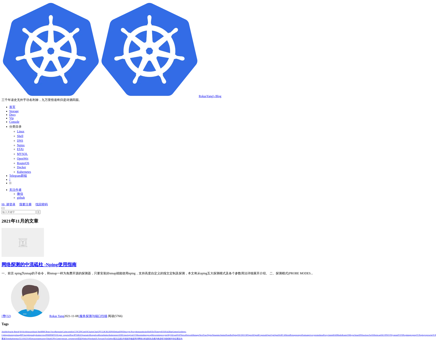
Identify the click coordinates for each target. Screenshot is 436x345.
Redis (339, 335)
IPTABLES (78, 335)
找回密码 (41, 204)
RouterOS (346, 335)
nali (175, 335)
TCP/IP (401, 335)
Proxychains (328, 335)
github (21, 197)
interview (41, 335)
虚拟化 (149, 338)
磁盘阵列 (134, 338)
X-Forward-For (102, 338)
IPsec (72, 335)
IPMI (47, 335)
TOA (28, 338)
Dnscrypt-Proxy (129, 332)
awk (32, 332)
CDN (80, 332)
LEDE (120, 335)
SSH (373, 335)
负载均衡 (155, 338)
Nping (235, 335)
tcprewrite (429, 335)
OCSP (245, 335)
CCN (76, 332)
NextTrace (203, 335)
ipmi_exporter (64, 335)
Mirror (154, 335)
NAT (179, 335)
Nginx (209, 335)
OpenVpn (270, 335)
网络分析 (142, 338)
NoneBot (229, 335)
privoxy (311, 335)
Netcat (183, 335)
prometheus (318, 335)
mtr (166, 335)
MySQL (171, 335)
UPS (53, 338)
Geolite (181, 332)
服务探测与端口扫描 (92, 316)
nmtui (223, 335)
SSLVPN (384, 335)
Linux (125, 335)
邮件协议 (173, 338)
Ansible (5, 332)
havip (26, 335)
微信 (20, 193)
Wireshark (92, 338)
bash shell (37, 332)
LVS (134, 335)
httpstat (31, 335)
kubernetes (114, 335)
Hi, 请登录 (8, 204)
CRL (106, 332)
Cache (64, 332)
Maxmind (140, 335)
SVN (390, 335)
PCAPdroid (285, 335)
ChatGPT (97, 332)
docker (144, 332)
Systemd (395, 335)
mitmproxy (160, 335)
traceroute (36, 338)
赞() (6, 316)
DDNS (111, 332)
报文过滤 (117, 338)
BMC (43, 332)
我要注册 (25, 204)
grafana (16, 335)
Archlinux (26, 332)
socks (365, 335)
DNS (121, 332)
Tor (31, 338)
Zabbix (110, 338)
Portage (293, 335)
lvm (131, 335)
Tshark (48, 338)
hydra (36, 335)
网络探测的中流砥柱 (39, 264)
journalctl (86, 335)
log (128, 335)
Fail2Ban (169, 332)
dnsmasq (138, 332)
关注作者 (15, 189)
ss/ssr (369, 335)
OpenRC (257, 335)
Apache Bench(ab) (15, 332)
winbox (85, 338)
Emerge (158, 332)
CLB (103, 332)
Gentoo (175, 332)
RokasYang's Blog (111, 96)
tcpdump (407, 335)
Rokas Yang (56, 316)
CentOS (85, 332)
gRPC (21, 335)
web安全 (78, 338)
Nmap (214, 335)
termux (16, 338)
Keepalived (94, 335)
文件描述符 (126, 338)
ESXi (163, 332)
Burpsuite (58, 332)
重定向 (180, 338)
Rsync (352, 335)
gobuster (10, 335)
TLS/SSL (22, 338)
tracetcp (43, 338)
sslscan (378, 335)
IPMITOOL (54, 335)
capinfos (70, 332)
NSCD (240, 335)
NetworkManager (192, 335)
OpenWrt (277, 335)
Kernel (101, 335)
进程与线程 (164, 338)
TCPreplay (420, 335)
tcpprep (413, 335)
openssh (263, 335)
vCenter (58, 338)
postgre (299, 335)
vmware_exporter (68, 338)
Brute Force (50, 332)
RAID (335, 335)
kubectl (107, 335)
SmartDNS (358, 335)
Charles (91, 332)
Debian (116, 332)
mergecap (147, 335)
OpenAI (250, 335)
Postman (305, 335)
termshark (9, 338)
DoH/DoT (151, 332)
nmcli (219, 335)
